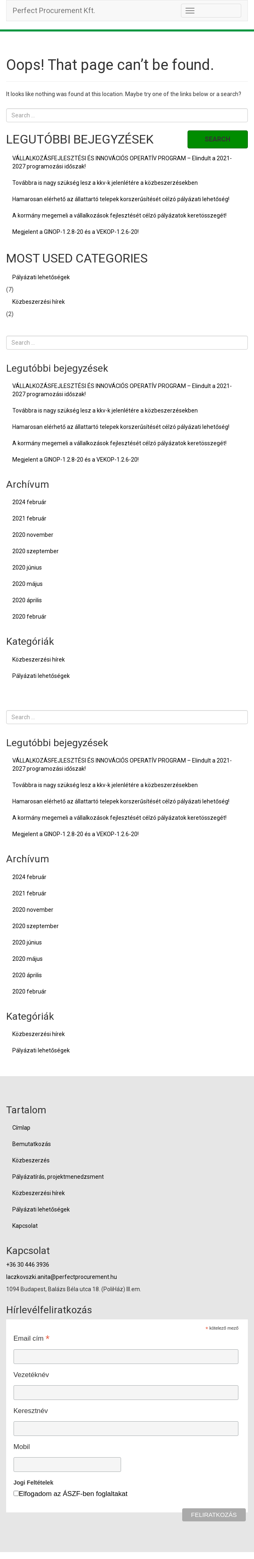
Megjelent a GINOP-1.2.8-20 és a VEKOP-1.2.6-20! (75, 232)
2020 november (32, 535)
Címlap (21, 1127)
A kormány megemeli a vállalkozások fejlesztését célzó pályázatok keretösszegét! (119, 215)
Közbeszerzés (31, 1160)
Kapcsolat (25, 1226)
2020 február (29, 616)
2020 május (27, 584)
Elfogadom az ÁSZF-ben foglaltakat (73, 1494)
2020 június (27, 567)
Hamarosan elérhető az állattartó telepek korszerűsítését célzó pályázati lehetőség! (120, 199)
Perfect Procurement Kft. (54, 10)
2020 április (27, 600)
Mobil (22, 1447)
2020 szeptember (35, 551)
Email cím (32, 1338)
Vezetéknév (31, 1375)
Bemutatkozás (31, 1144)
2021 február (29, 518)
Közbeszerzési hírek (38, 301)
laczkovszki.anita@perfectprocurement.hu (61, 1277)
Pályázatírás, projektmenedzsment (58, 1176)
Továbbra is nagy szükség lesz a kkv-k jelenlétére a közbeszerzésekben (105, 182)
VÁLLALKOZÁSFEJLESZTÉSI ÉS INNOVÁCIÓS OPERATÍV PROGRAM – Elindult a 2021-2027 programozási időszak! (122, 162)
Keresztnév (31, 1411)
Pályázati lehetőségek (41, 277)
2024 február (29, 502)
